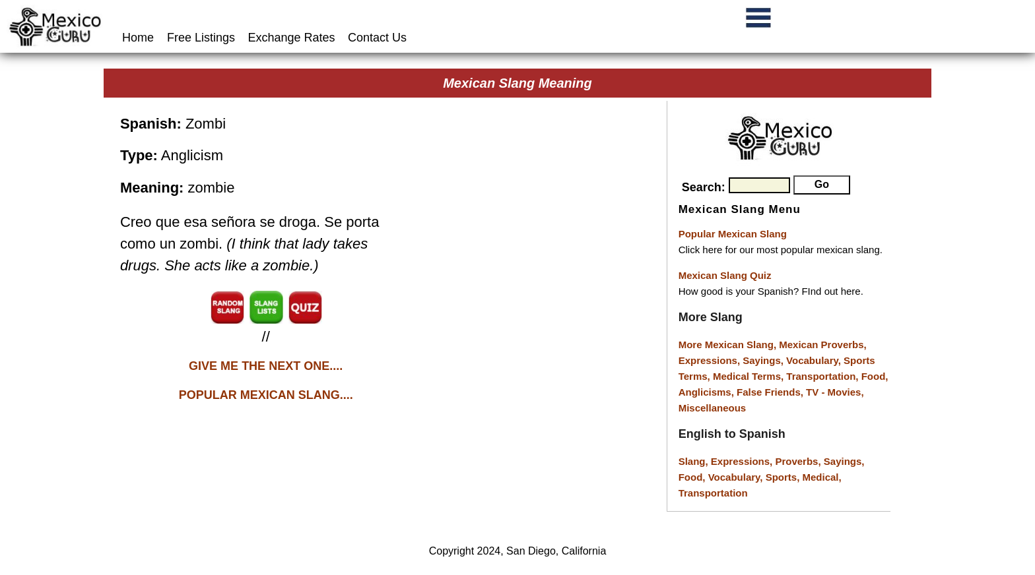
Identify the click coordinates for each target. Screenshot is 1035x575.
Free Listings (201, 37)
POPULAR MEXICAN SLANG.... (266, 395)
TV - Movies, (835, 392)
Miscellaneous (713, 407)
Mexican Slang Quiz (725, 275)
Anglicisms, (708, 392)
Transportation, (823, 376)
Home (139, 37)
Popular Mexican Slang (733, 233)
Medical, (822, 477)
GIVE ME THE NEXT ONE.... (266, 366)
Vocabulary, (815, 360)
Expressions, (709, 360)
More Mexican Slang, (729, 344)
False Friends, (771, 392)
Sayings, (764, 360)
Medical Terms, (749, 376)
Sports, (784, 477)
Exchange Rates (291, 37)
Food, (874, 376)
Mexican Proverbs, (823, 344)
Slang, (695, 461)
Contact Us (377, 37)
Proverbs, (799, 461)
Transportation (713, 493)
